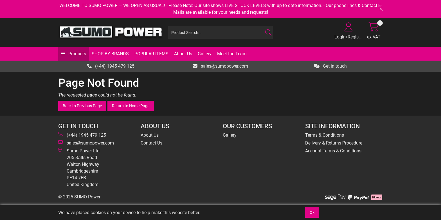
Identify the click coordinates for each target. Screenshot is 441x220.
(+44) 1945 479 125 (110, 66)
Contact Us (151, 143)
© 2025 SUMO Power (79, 197)
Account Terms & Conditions (333, 150)
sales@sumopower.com (220, 66)
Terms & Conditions (324, 135)
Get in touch (330, 66)
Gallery (205, 53)
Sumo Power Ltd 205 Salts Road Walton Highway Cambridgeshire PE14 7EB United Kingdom (79, 167)
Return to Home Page (130, 106)
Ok (312, 212)
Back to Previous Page (82, 106)
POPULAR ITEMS (151, 53)
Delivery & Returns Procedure (333, 143)
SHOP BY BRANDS (110, 53)
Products (76, 53)
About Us (183, 53)
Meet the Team (232, 53)
